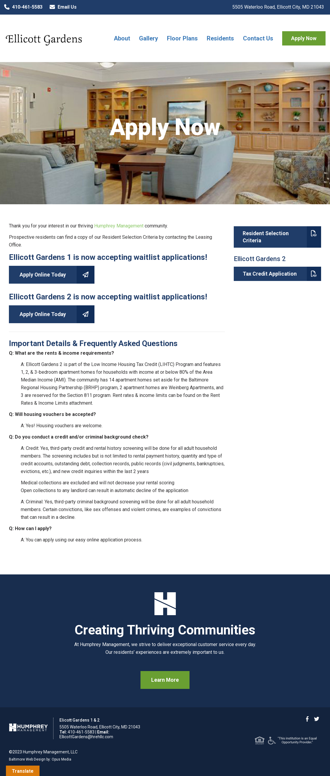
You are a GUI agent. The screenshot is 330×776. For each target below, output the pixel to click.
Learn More (165, 680)
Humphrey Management (118, 226)
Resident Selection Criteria (282, 237)
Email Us (62, 7)
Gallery (148, 38)
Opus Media (61, 759)
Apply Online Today (57, 275)
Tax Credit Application (282, 274)
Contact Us (258, 38)
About (122, 38)
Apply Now (304, 38)
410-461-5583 (21, 7)
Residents (220, 38)
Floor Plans (182, 38)
